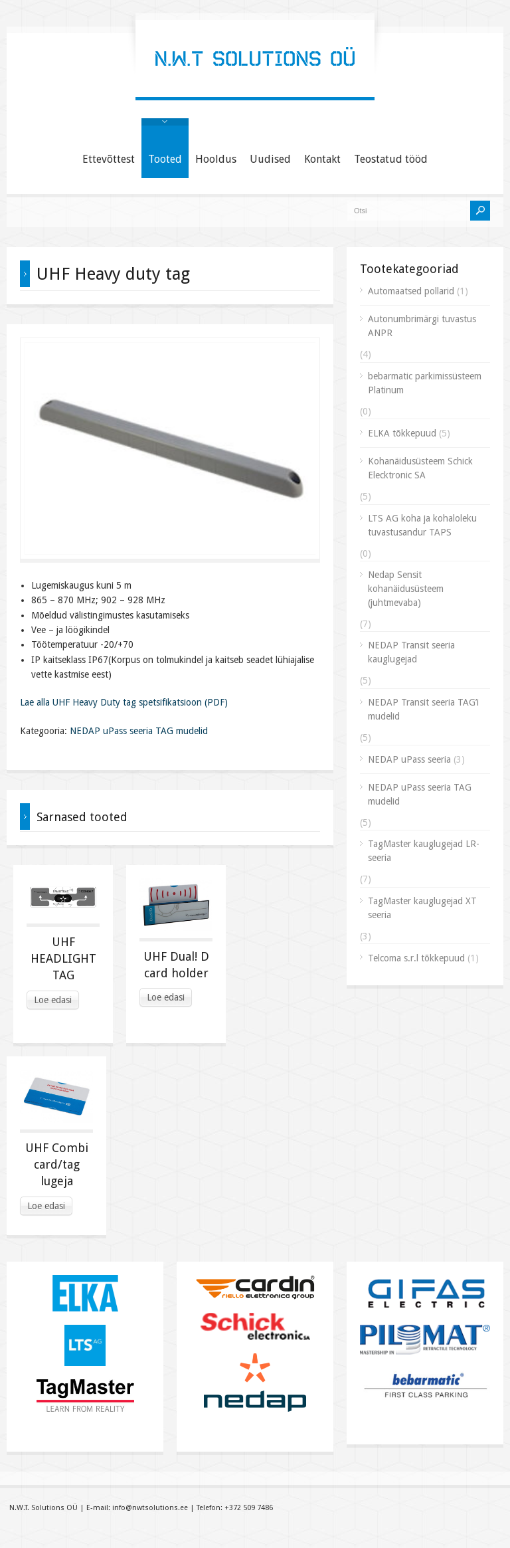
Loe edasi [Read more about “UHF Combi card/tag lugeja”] (46, 1206)
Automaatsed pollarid (411, 291)
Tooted (165, 159)
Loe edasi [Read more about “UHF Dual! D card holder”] (166, 997)
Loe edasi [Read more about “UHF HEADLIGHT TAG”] (53, 1000)
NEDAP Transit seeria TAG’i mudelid (423, 709)
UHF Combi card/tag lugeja (56, 1164)
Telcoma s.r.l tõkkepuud (416, 958)
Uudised (270, 159)
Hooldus (215, 159)
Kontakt (322, 159)
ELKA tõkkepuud (402, 433)
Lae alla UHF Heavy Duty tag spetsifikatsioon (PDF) (124, 702)
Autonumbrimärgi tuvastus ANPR (422, 326)
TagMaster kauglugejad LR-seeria (423, 850)
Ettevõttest (108, 159)
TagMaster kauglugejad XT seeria (422, 908)
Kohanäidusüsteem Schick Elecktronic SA (420, 468)
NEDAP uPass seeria (409, 759)
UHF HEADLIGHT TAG (63, 958)
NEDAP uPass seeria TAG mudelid (139, 731)
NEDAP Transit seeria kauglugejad (411, 652)
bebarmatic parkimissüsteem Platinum (424, 383)
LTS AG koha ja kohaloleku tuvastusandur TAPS (422, 525)
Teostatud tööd (391, 159)
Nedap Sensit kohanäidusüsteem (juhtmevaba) (406, 588)
